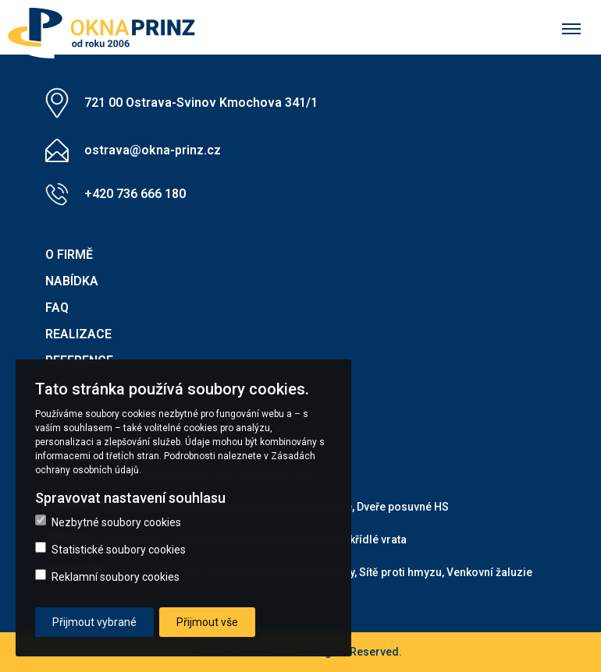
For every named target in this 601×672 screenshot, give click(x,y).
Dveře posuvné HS (403, 506)
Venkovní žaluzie (489, 572)
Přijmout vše (207, 622)
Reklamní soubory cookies (107, 576)
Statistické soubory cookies (110, 549)
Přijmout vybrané (94, 622)
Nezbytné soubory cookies (108, 522)
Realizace (78, 334)
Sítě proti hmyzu (400, 572)
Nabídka (71, 281)
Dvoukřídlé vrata (365, 539)
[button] (103, 28)
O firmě (69, 254)
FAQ (57, 307)
